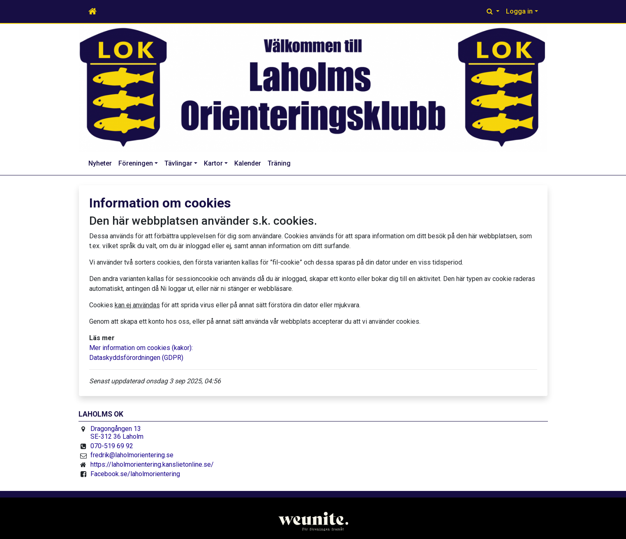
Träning (279, 163)
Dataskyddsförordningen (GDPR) (136, 358)
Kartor (213, 163)
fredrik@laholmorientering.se (131, 455)
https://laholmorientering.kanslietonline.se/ (152, 464)
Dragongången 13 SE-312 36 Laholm (116, 433)
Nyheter (100, 163)
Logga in (519, 11)
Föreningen (135, 163)
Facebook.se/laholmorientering (135, 474)
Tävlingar (178, 163)
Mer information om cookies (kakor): (141, 348)
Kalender (247, 163)
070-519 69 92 (111, 446)
